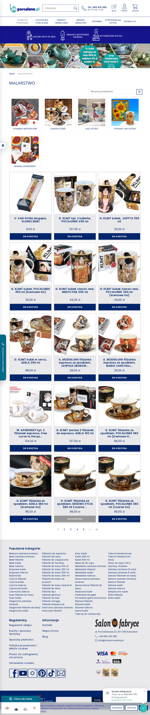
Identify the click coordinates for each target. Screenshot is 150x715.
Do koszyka (30, 236)
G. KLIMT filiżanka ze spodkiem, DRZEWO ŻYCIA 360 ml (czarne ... (75, 504)
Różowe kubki (82, 604)
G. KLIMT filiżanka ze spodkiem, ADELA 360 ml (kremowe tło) (30, 504)
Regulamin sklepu (20, 625)
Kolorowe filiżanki (52, 610)
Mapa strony (50, 631)
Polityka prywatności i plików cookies (23, 647)
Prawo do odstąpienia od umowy (23, 655)
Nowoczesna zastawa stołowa (87, 580)
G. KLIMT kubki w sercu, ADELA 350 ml (30, 361)
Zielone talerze (116, 588)
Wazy (111, 559)
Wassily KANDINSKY (25, 166)
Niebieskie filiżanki (85, 569)
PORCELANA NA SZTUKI (113, 21)
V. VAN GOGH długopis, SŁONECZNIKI (30, 219)
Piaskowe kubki (83, 591)
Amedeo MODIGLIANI (25, 128)
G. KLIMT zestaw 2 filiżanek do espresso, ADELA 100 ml (75, 431)
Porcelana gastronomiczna (90, 598)
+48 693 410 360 (108, 636)
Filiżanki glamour (51, 594)
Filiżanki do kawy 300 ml (55, 572)
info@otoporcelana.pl (111, 640)
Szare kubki (81, 610)
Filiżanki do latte (51, 588)
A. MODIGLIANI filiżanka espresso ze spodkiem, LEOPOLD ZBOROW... (75, 363)
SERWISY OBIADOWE (81, 21)
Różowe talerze (84, 607)
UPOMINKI (97, 21)
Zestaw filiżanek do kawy (122, 575)
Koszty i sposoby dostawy (20, 632)
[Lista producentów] (112, 91)
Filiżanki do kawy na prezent (53, 580)
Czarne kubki (16, 582)
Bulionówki (15, 575)
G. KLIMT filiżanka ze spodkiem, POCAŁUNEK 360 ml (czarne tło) (119, 504)
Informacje (50, 620)
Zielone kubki (115, 585)
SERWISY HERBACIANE (61, 21)
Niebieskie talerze (85, 575)
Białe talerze (16, 566)
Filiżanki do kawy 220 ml (55, 569)
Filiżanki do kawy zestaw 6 (57, 585)
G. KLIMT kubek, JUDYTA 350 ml (119, 219)
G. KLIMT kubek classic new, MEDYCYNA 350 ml (75, 290)
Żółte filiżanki (115, 594)
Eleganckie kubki (18, 610)
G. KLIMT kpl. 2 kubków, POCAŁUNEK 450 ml (75, 219)
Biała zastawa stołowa (22, 556)
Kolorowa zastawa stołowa (57, 607)
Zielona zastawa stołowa (122, 578)
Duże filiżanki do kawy (21, 594)
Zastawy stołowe (117, 566)
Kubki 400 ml (82, 556)
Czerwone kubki (18, 588)
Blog (45, 636)
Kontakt (47, 625)
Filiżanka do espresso (54, 553)
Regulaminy (18, 620)
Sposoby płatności (21, 639)
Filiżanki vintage (51, 601)
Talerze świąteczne (119, 556)
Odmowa (131, 707)
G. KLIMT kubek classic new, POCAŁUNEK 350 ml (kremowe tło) (119, 292)
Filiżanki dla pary (51, 556)
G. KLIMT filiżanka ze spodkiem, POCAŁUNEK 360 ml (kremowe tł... (119, 433)
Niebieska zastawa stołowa (90, 566)
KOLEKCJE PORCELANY (22, 21)
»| (96, 529)
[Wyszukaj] (75, 8)
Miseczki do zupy (84, 563)
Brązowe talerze (18, 572)
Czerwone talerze (19, 591)
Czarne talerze (17, 585)
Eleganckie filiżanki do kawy (25, 607)
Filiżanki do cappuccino (55, 559)
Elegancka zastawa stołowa (20, 603)
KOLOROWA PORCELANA (42, 21)
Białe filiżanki (16, 559)
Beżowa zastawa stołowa (23, 553)
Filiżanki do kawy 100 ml (55, 566)
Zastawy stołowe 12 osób (122, 569)
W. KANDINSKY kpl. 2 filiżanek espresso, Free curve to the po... (30, 433)
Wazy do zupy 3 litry (119, 563)
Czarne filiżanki (17, 578)
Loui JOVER (91, 128)
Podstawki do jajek (85, 594)
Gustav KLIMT (58, 128)
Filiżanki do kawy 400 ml (56, 575)
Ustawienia (117, 707)
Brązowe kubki (17, 569)
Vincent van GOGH (125, 128)
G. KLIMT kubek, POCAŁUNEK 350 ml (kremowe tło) (30, 290)
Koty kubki (81, 553)
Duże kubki (15, 598)
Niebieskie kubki (84, 572)
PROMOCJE (130, 21)
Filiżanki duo (49, 591)
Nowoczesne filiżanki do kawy (88, 587)
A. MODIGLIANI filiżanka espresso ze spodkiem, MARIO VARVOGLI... (119, 363)
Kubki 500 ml (82, 559)
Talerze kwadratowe (120, 553)
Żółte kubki (114, 598)
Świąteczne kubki (118, 591)
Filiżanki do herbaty (53, 563)
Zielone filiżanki (116, 582)
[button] (5, 56)
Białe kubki (15, 563)
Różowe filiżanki (84, 601)
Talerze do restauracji (87, 614)
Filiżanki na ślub (51, 598)
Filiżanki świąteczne (53, 604)
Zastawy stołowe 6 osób (122, 572)
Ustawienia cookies (21, 663)
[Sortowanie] (139, 91)
